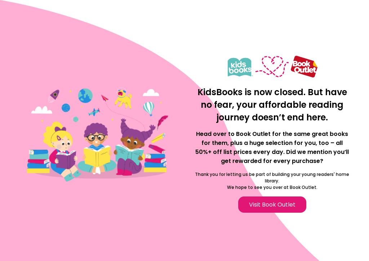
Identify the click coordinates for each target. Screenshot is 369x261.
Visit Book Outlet (272, 204)
